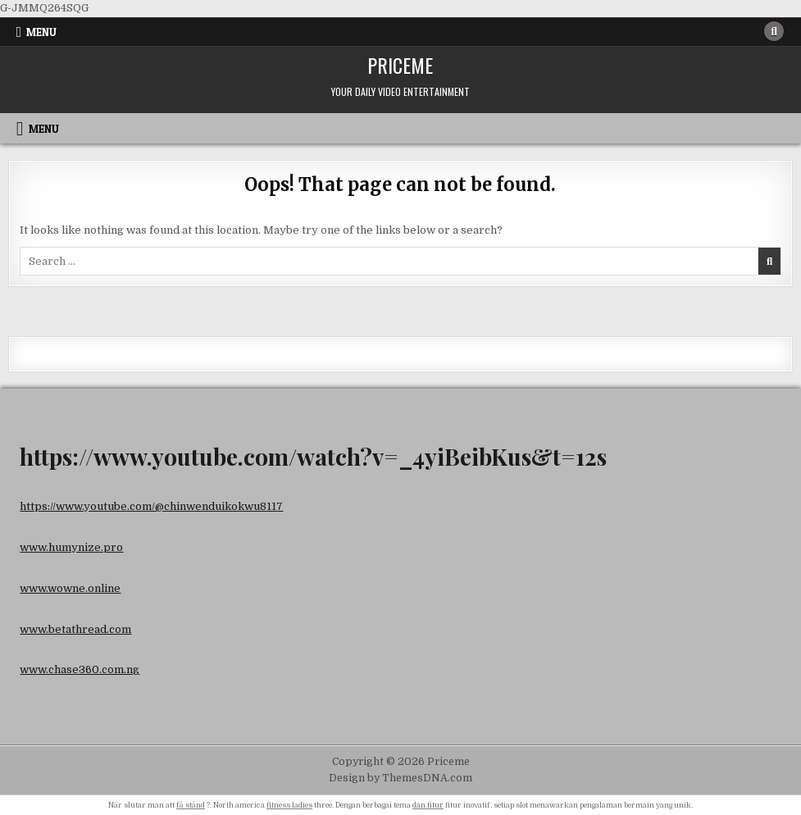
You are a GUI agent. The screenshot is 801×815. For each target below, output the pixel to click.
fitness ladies (289, 805)
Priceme (400, 65)
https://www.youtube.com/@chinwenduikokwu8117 (151, 506)
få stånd (190, 805)
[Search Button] (774, 31)
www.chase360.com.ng (79, 669)
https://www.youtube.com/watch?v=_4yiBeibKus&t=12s (313, 456)
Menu (41, 32)
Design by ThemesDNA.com (400, 778)
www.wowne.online (70, 588)
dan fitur (428, 805)
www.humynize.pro (71, 547)
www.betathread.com (75, 629)
